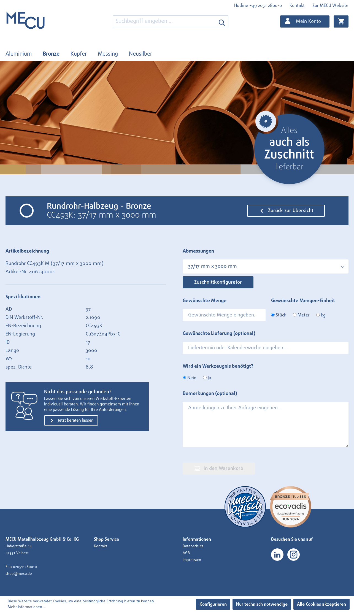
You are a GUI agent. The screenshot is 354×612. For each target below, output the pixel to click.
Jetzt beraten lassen (71, 421)
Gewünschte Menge (204, 300)
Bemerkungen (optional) (210, 393)
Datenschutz (193, 546)
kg (321, 315)
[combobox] (164, 21)
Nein (189, 378)
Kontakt (297, 5)
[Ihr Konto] (304, 21)
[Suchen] (221, 21)
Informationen (197, 539)
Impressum (192, 560)
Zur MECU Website (330, 5)
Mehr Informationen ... (27, 607)
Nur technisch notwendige (262, 604)
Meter (301, 315)
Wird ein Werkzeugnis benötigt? (218, 366)
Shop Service (106, 539)
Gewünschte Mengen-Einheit (303, 300)
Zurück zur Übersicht (286, 211)
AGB (186, 553)
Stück (278, 315)
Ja (207, 378)
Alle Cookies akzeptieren (321, 604)
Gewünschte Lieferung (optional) (219, 333)
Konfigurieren (213, 604)
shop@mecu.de (19, 574)
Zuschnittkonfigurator (218, 282)
